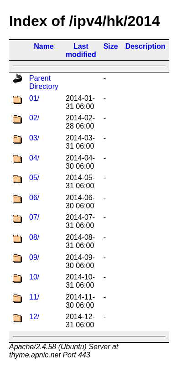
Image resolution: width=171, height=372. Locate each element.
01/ (34, 98)
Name (44, 46)
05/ (34, 177)
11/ (34, 297)
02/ (34, 118)
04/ (34, 158)
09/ (34, 257)
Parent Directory (43, 82)
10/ (34, 277)
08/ (34, 237)
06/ (34, 198)
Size (111, 46)
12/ (34, 316)
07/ (34, 217)
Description (145, 46)
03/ (34, 138)
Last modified (81, 50)
